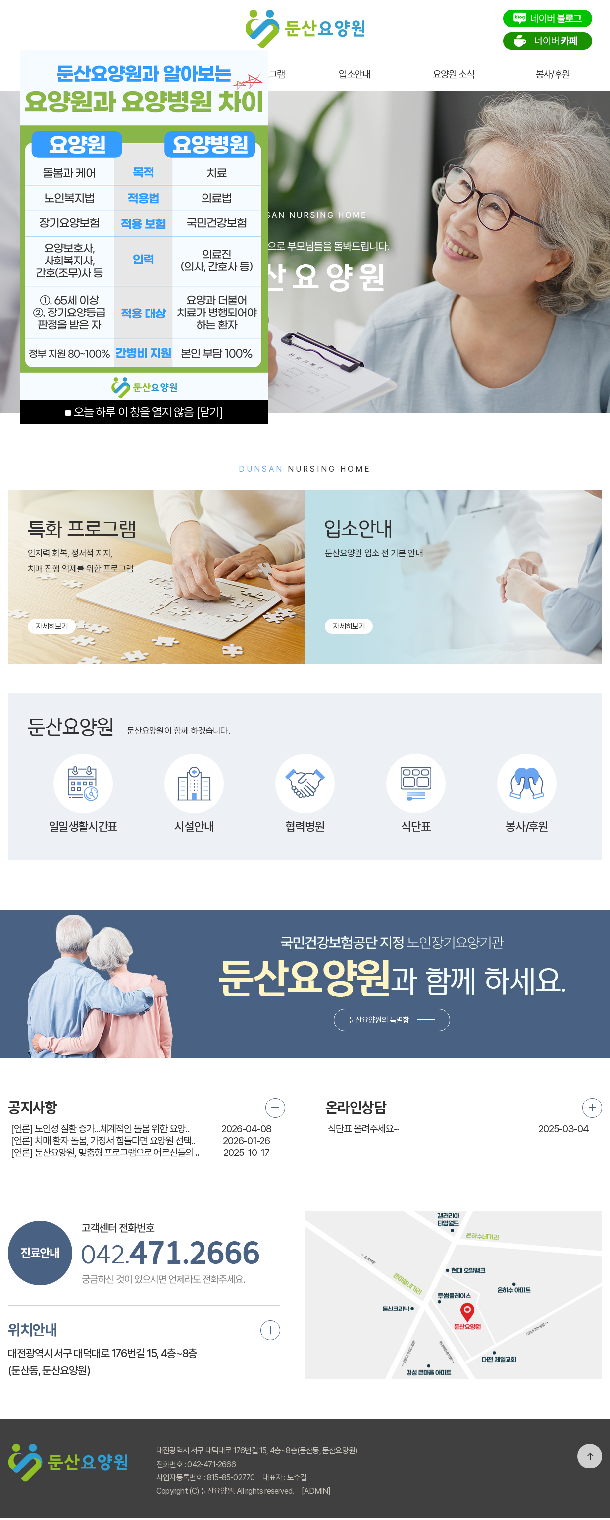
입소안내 (354, 74)
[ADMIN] (316, 1491)
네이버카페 (547, 41)
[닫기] (209, 412)
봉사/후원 (552, 74)
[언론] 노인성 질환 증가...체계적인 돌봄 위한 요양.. (100, 1129)
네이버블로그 (547, 18)
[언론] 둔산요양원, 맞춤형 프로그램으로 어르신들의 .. (105, 1152)
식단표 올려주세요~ (363, 1129)
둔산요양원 (305, 26)
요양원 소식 (453, 74)
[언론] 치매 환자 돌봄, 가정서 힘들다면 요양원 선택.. (103, 1141)
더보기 (275, 1108)
